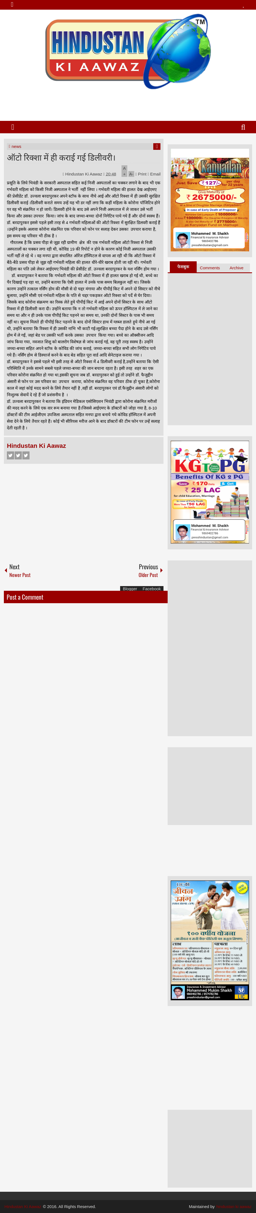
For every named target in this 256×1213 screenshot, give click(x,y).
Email (154, 174)
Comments (210, 267)
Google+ (26, 455)
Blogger (130, 588)
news (16, 146)
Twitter (18, 455)
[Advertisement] (127, 103)
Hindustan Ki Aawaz (84, 174)
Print (140, 174)
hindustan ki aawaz (234, 1206)
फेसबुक (183, 266)
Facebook (10, 455)
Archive (237, 267)
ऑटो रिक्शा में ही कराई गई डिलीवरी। (61, 157)
